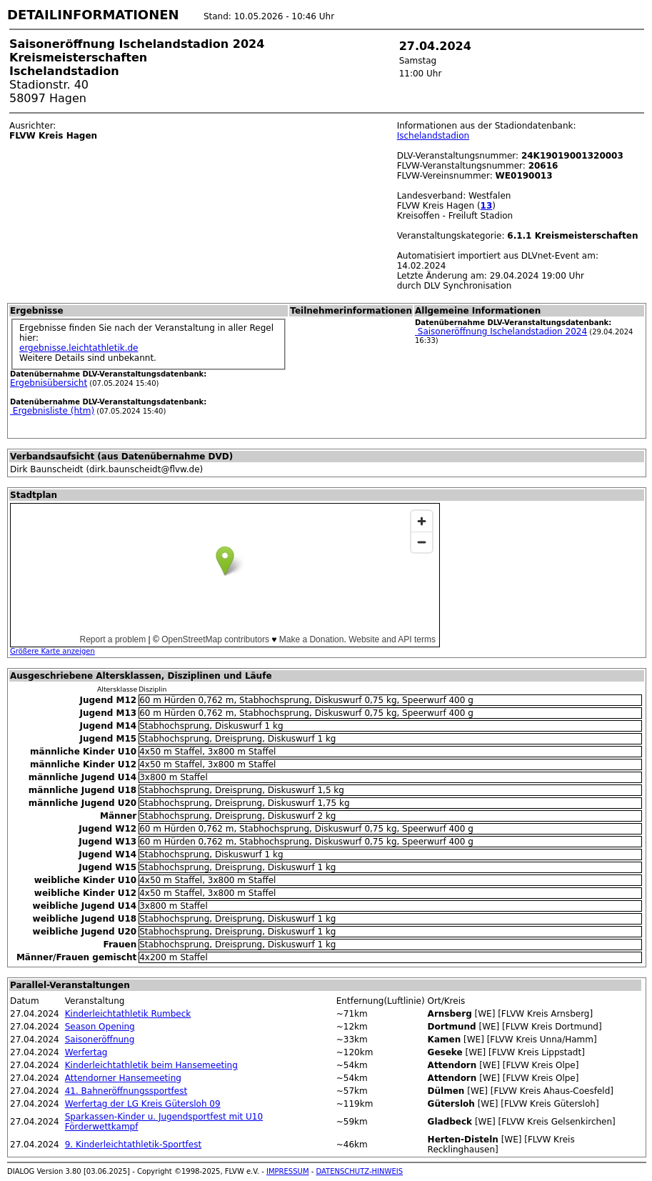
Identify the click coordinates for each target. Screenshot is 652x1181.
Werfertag (86, 1052)
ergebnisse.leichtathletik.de (79, 348)
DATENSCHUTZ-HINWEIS (359, 1171)
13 (487, 206)
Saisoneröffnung (100, 1040)
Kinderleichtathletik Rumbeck (128, 1014)
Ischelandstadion (433, 136)
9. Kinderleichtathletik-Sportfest (133, 1145)
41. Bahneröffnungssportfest (126, 1091)
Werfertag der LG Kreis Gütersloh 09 (143, 1104)
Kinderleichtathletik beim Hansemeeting (151, 1065)
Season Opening (100, 1027)
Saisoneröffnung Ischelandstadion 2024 (501, 332)
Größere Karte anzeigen (52, 651)
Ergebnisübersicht (48, 383)
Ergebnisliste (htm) (52, 411)
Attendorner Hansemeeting (123, 1078)
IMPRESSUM (287, 1171)
